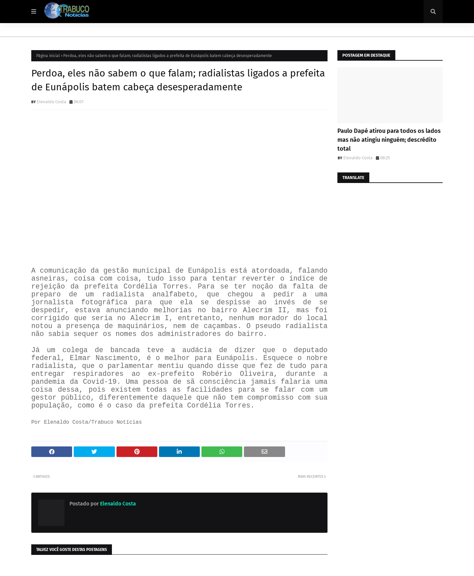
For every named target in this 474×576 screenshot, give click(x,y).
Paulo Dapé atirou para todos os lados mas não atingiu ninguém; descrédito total (389, 139)
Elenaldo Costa (51, 101)
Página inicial (48, 55)
